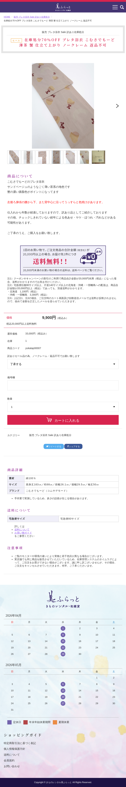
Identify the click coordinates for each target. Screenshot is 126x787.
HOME (7, 17)
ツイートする (53, 446)
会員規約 (9, 760)
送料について (21, 529)
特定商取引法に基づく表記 (20, 743)
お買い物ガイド (23, 532)
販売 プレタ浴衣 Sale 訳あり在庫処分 (32, 17)
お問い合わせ (12, 766)
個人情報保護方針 (14, 748)
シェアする (73, 446)
